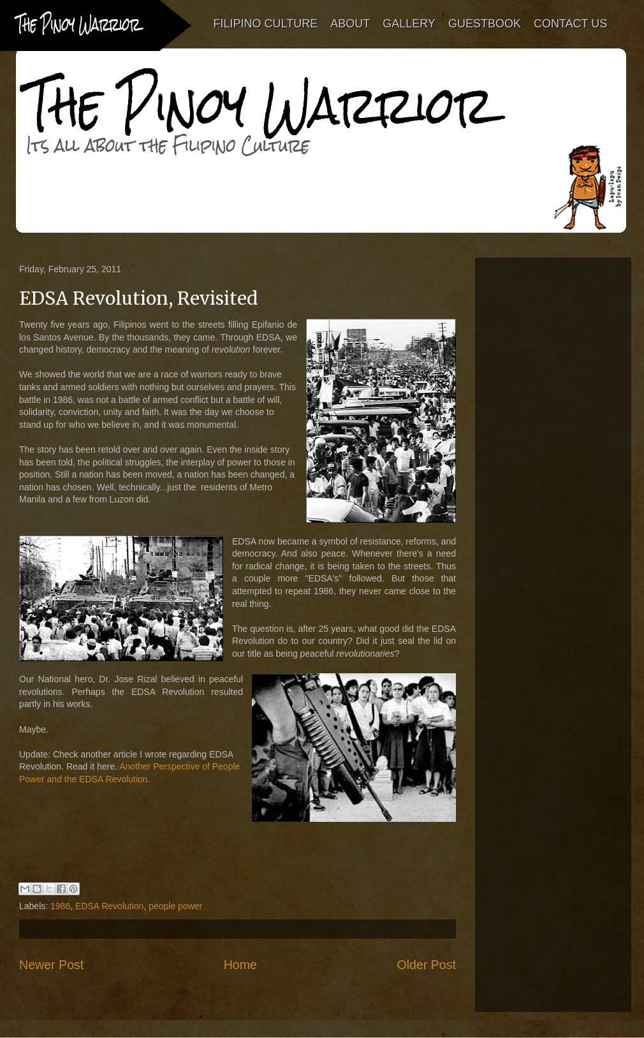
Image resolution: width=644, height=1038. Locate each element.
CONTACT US (570, 23)
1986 (60, 906)
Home (240, 965)
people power (175, 906)
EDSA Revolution (109, 906)
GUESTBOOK (484, 23)
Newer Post (51, 965)
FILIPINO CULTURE (266, 23)
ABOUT (350, 23)
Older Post (426, 965)
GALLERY (409, 23)
